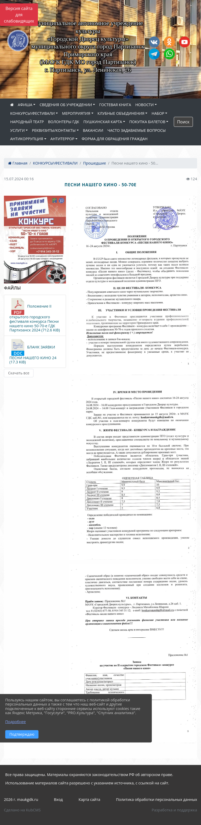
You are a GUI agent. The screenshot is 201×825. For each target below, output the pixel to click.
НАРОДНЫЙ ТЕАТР (27, 121)
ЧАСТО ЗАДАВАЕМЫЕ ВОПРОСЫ (136, 130)
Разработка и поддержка (174, 809)
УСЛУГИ (17, 130)
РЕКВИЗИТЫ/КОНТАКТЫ (54, 130)
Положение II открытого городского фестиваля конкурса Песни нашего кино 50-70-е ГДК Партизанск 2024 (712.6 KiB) (34, 315)
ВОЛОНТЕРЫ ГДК (63, 121)
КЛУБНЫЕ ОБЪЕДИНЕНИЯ (121, 113)
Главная (17, 163)
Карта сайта (89, 799)
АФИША (25, 104)
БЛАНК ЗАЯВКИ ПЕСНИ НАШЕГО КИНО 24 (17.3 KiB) (33, 351)
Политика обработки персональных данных (156, 799)
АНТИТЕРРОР (63, 138)
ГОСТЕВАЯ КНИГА (115, 104)
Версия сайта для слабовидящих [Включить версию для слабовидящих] (19, 15)
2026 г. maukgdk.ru (21, 799)
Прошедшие (94, 163)
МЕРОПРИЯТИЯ (76, 113)
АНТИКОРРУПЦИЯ (26, 138)
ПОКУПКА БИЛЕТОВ (147, 121)
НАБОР (158, 113)
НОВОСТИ (144, 104)
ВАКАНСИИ (93, 130)
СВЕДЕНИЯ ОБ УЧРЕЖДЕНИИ (66, 104)
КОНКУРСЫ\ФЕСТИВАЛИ (32, 113)
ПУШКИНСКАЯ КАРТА (102, 121)
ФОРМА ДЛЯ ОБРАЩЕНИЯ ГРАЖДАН (115, 138)
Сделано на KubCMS (22, 809)
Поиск (183, 122)
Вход (58, 799)
